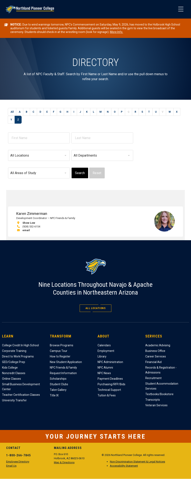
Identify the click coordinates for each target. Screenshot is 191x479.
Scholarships (58, 378)
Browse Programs (61, 345)
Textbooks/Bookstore (159, 394)
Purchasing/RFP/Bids (111, 384)
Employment (106, 351)
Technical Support (109, 389)
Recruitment (153, 378)
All (12, 111)
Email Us (11, 465)
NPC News (104, 373)
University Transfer (14, 400)
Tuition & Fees (107, 395)
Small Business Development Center (21, 387)
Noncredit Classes (13, 373)
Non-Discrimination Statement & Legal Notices (137, 461)
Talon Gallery (58, 389)
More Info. (116, 32)
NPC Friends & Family (63, 367)
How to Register (60, 356)
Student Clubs (59, 384)
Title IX (54, 395)
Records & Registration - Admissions (161, 370)
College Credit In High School (20, 345)
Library (102, 356)
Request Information (63, 373)
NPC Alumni (105, 367)
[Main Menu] (180, 9)
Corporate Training (14, 351)
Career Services (155, 356)
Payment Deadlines (110, 378)
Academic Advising (157, 345)
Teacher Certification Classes (21, 394)
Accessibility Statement (124, 465)
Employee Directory (17, 461)
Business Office (155, 351)
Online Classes (11, 378)
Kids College (10, 367)
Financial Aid (153, 362)
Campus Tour (58, 351)
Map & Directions (64, 462)
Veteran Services (156, 405)
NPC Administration (110, 362)
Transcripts (152, 399)
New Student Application (66, 362)
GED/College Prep (13, 362)
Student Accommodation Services (161, 386)
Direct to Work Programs (18, 356)
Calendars (104, 345)
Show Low (28, 222)
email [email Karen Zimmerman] (26, 230)
